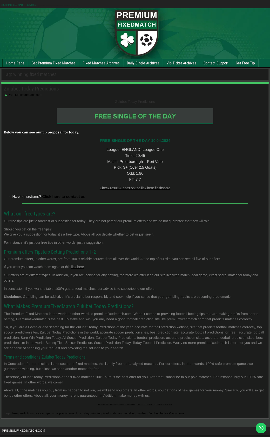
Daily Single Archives (143, 63)
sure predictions (63, 413)
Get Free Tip (245, 63)
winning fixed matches (106, 413)
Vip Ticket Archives (181, 63)
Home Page (15, 63)
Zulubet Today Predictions (31, 89)
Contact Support (216, 63)
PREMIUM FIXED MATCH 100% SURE (18, 5)
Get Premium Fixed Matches (53, 63)
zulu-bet (129, 413)
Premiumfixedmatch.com (25, 95)
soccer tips (42, 413)
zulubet (141, 413)
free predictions (23, 413)
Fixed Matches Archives (101, 63)
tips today (82, 413)
